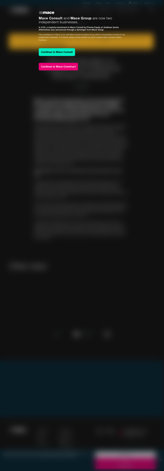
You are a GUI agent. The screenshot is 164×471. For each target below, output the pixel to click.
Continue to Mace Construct (58, 66)
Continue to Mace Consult (57, 51)
